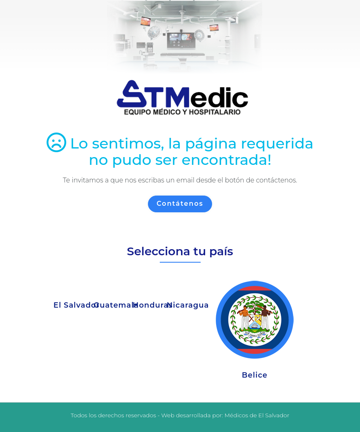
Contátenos (180, 203)
